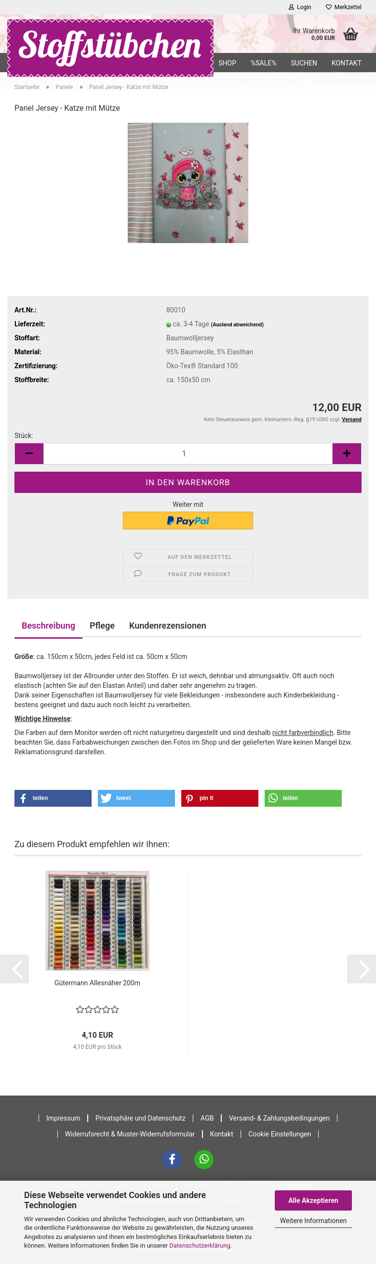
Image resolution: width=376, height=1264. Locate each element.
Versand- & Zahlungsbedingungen (279, 1118)
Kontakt (347, 63)
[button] (28, 453)
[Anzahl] (188, 453)
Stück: (23, 435)
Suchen (304, 63)
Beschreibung (48, 625)
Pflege (102, 625)
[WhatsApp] (204, 1159)
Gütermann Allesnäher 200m (97, 983)
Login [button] (300, 7)
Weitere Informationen (313, 1221)
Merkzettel (344, 7)
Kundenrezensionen (167, 625)
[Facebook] (172, 1159)
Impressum (63, 1118)
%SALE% (263, 63)
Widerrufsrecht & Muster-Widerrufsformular (130, 1134)
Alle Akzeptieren (313, 1200)
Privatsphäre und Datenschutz (140, 1118)
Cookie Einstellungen (279, 1134)
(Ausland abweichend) (237, 325)
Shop (227, 63)
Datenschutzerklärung (199, 1245)
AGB (207, 1118)
